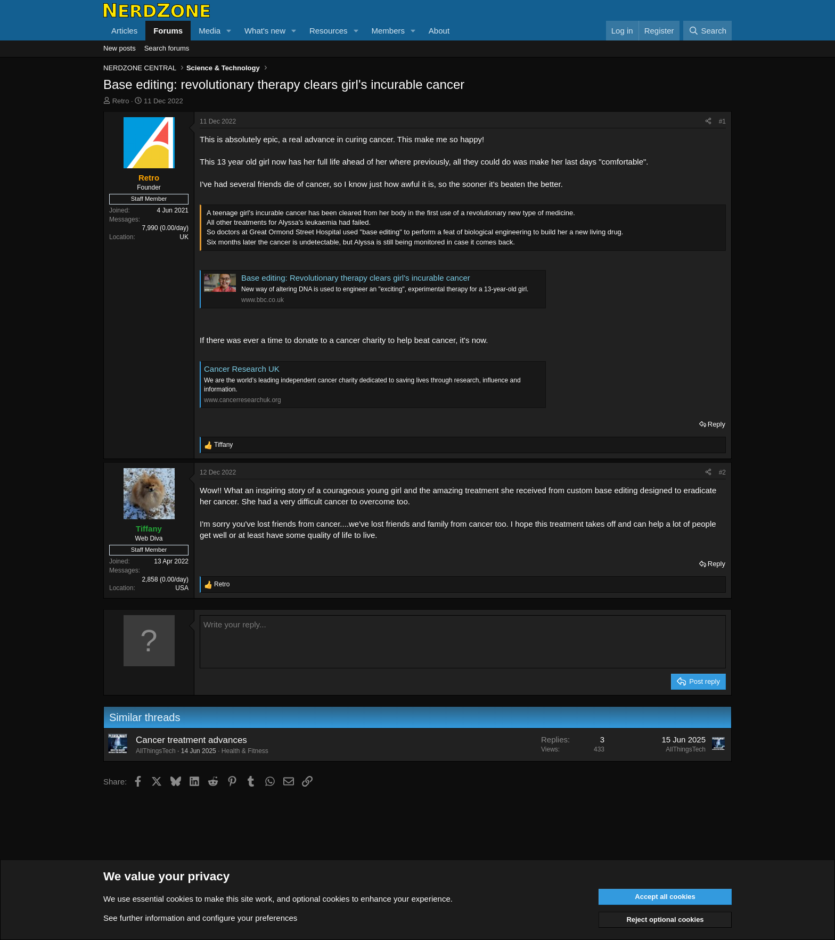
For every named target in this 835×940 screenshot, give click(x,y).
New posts (119, 48)
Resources (328, 30)
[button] (229, 30)
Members (388, 30)
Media (209, 30)
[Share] (708, 122)
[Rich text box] (463, 641)
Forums (168, 30)
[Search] (707, 30)
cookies (179, 898)
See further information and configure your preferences (200, 917)
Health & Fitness (245, 751)
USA (182, 588)
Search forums (167, 48)
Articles (124, 30)
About (439, 30)
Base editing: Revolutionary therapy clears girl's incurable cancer (355, 277)
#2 (722, 472)
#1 (722, 121)
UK (184, 237)
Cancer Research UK (242, 368)
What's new (264, 30)
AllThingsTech (156, 751)
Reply (716, 424)
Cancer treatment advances (191, 740)
